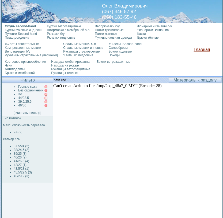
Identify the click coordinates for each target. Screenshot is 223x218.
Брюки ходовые (120, 51)
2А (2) (18, 132)
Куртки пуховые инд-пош (23, 30)
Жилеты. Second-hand (125, 44)
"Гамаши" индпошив (78, 55)
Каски (141, 34)
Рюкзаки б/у (56, 34)
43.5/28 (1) (21, 169)
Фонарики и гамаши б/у (154, 26)
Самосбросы (118, 48)
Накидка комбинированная (71, 62)
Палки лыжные (106, 34)
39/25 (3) (20, 154)
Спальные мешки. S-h (79, 44)
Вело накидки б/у (17, 51)
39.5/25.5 (25, 102)
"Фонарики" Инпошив (153, 30)
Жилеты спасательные (22, 44)
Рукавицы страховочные (81, 51)
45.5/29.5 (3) (23, 172)
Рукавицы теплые (64, 73)
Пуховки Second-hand (21, 34)
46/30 (22, 105)
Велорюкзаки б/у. (107, 26)
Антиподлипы (15, 69)
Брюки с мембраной (20, 73)
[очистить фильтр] (27, 113)
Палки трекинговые (109, 30)
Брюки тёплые (148, 37)
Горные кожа (27, 86)
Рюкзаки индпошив (61, 37)
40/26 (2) (20, 157)
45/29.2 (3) (21, 176)
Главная (202, 49)
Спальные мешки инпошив (83, 48)
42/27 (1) (20, 165)
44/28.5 (23, 98)
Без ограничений (30, 90)
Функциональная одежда (113, 37)
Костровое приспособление (25, 62)
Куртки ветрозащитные (64, 26)
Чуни (8, 65)
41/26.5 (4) (21, 161)
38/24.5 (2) (21, 150)
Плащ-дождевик (17, 37)
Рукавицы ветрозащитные (70, 69)
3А (20, 94)
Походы (114, 55)
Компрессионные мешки (23, 48)
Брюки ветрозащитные (113, 62)
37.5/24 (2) (21, 146)
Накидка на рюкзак (65, 65)
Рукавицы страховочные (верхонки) (31, 55)
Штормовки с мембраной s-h (68, 30)
